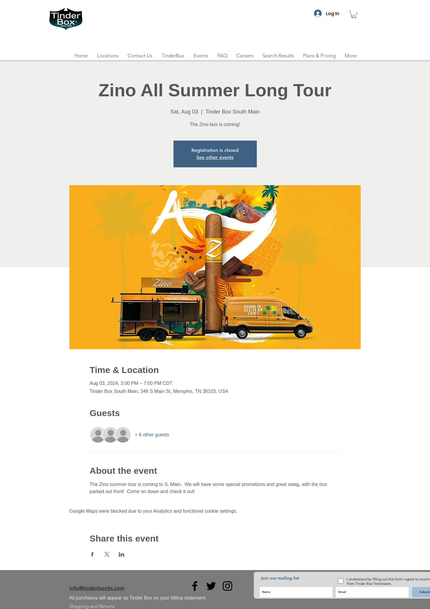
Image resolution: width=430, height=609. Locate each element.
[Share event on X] (107, 554)
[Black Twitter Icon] (211, 586)
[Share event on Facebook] (92, 554)
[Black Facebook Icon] (194, 586)
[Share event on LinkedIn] (121, 554)
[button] (354, 14)
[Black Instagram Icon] (227, 586)
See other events (215, 157)
